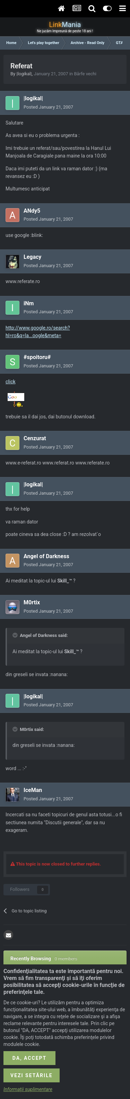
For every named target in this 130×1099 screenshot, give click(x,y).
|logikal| (24, 73)
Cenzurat (35, 438)
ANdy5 (32, 210)
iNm (29, 303)
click (11, 381)
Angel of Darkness (46, 556)
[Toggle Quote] (15, 635)
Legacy (32, 257)
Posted (48, 107)
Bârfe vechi (85, 73)
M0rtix (32, 602)
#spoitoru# (37, 357)
